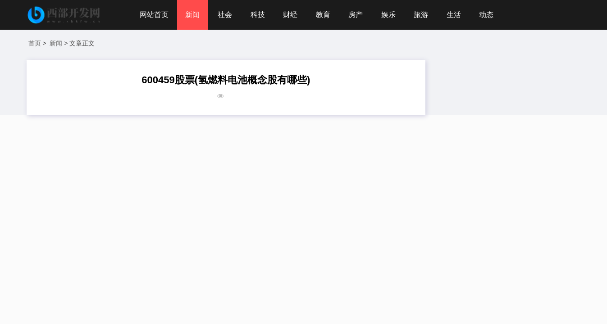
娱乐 (388, 14)
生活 (454, 14)
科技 (258, 14)
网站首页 (154, 14)
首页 (34, 43)
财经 (290, 14)
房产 (355, 14)
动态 (486, 14)
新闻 (192, 14)
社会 (225, 14)
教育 (323, 14)
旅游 (421, 14)
